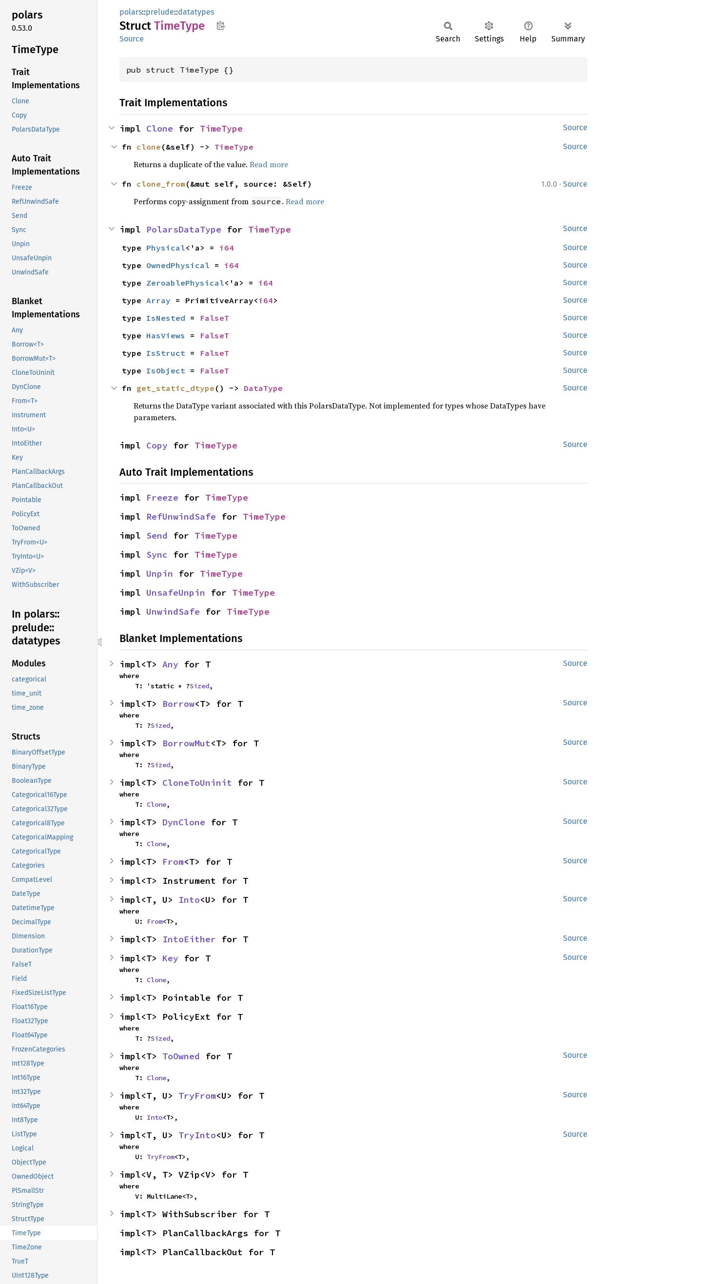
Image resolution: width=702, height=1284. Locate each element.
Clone (159, 128)
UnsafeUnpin (175, 592)
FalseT (214, 318)
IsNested (165, 318)
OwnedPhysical (178, 265)
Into (189, 899)
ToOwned (181, 1056)
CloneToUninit (197, 782)
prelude (160, 12)
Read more (269, 164)
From (173, 861)
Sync (157, 554)
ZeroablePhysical (185, 283)
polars (130, 12)
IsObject (165, 370)
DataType (263, 388)
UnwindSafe (173, 611)
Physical (165, 248)
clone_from (160, 184)
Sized (199, 685)
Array (158, 300)
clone (148, 147)
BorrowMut (186, 743)
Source (131, 38)
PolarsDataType (183, 229)
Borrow (178, 703)
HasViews (165, 335)
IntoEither (189, 939)
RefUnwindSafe (181, 516)
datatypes (196, 12)
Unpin (159, 573)
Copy (157, 445)
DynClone (183, 822)
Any (170, 664)
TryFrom (197, 1095)
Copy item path (221, 25)
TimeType (221, 128)
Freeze (162, 497)
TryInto (197, 1135)
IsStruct (165, 353)
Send (157, 535)
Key (170, 958)
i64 (226, 248)
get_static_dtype (175, 388)
